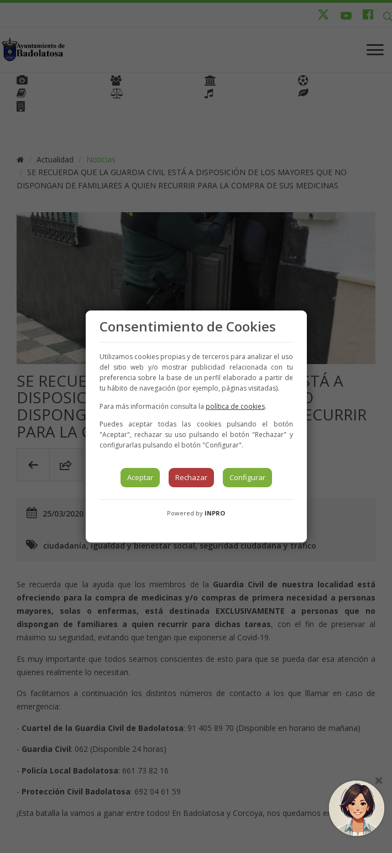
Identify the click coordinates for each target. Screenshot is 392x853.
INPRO (215, 513)
